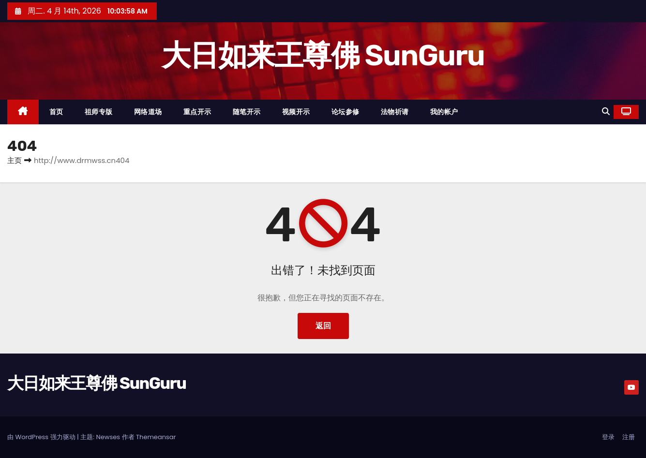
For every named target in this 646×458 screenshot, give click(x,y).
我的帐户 (444, 112)
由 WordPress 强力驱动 (42, 437)
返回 (323, 325)
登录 (608, 437)
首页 (56, 112)
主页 (14, 160)
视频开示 (296, 112)
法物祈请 (395, 112)
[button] (606, 111)
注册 (628, 437)
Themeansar (156, 437)
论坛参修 (345, 112)
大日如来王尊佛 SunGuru (323, 55)
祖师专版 (99, 112)
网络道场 (148, 112)
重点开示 (197, 112)
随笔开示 (247, 112)
